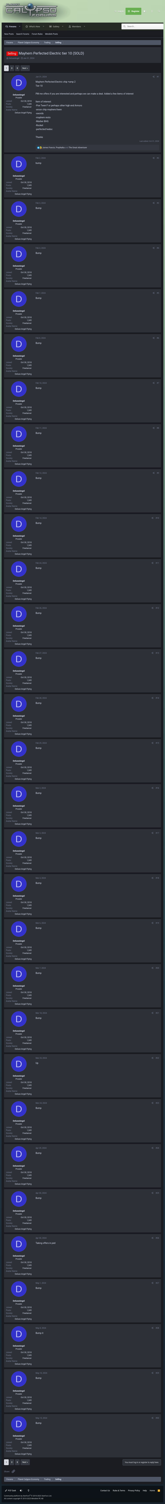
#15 (157, 743)
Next (24, 68)
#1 (158, 77)
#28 (157, 1328)
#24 (157, 1148)
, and (64, 148)
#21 (157, 1013)
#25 (157, 1193)
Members (77, 26)
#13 (157, 653)
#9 (158, 473)
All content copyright (23, 1499)
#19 (157, 923)
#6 (158, 338)
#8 (158, 428)
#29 (157, 1373)
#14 (157, 698)
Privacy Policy (134, 1490)
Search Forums (22, 34)
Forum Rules (37, 34)
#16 (157, 788)
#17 (157, 833)
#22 (157, 1058)
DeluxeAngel (14, 58)
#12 (157, 608)
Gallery (57, 26)
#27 (157, 1283)
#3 (158, 203)
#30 (157, 1418)
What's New (35, 26)
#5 (158, 293)
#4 (158, 248)
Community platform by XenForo (28, 1496)
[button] (20, 27)
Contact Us (105, 1490)
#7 (158, 383)
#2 (158, 158)
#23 (157, 1103)
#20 (157, 968)
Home (152, 1490)
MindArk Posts (51, 34)
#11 (157, 563)
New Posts (9, 34)
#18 (157, 878)
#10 (157, 518)
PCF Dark (10, 1490)
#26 (157, 1238)
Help (145, 1490)
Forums (13, 26)
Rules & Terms (119, 1490)
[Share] (154, 77)
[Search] (159, 11)
